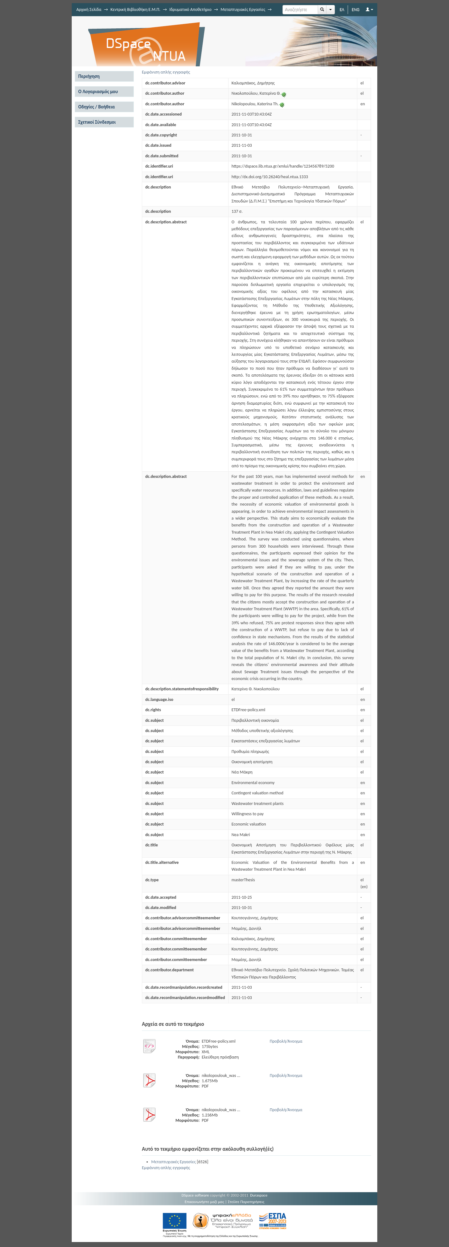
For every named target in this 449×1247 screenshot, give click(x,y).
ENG (356, 9)
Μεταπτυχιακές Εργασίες (242, 9)
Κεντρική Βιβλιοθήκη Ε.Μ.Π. (135, 9)
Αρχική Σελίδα (88, 9)
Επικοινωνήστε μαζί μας (204, 1201)
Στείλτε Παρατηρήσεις (246, 1201)
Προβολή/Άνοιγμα (286, 1041)
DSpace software (195, 1195)
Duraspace (259, 1195)
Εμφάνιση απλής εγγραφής (166, 72)
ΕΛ (342, 9)
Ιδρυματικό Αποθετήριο (190, 9)
